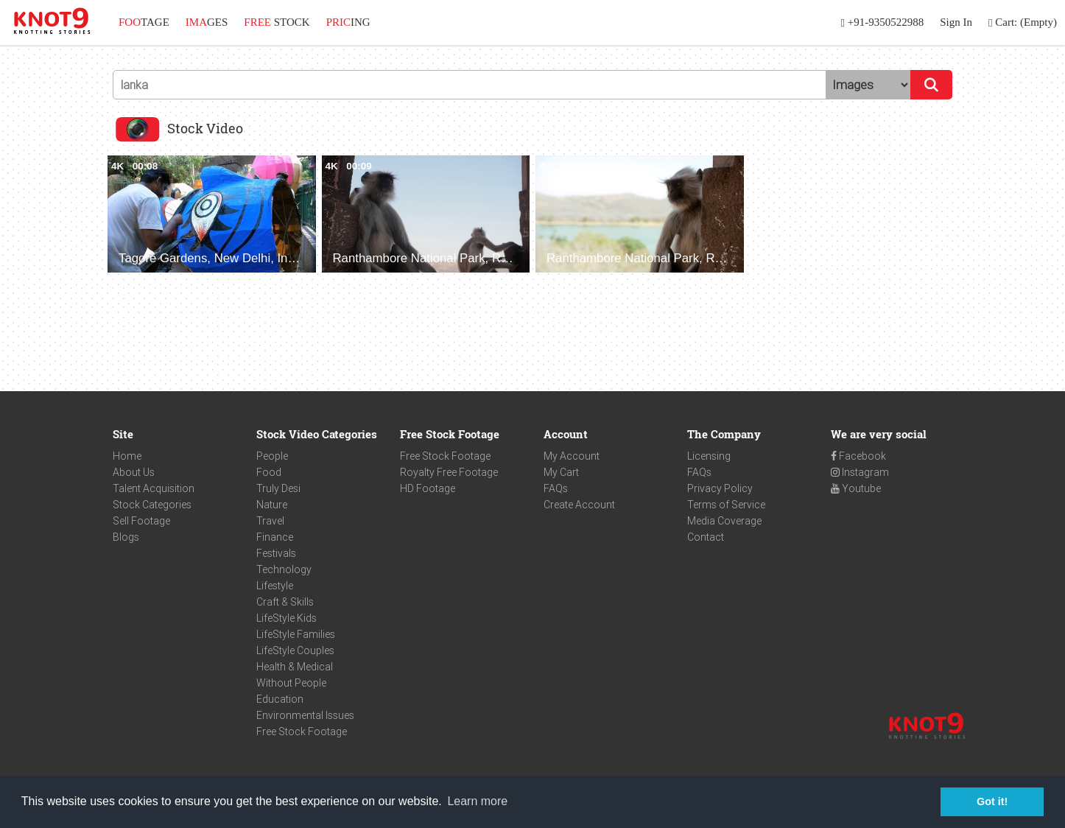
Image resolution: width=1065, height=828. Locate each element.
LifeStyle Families (295, 634)
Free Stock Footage (301, 731)
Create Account (579, 505)
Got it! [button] (992, 801)
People (272, 456)
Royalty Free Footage (449, 472)
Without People (291, 683)
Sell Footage (141, 521)
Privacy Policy (720, 488)
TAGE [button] (144, 22)
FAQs (556, 488)
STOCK (276, 22)
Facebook (858, 456)
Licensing (709, 456)
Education (279, 699)
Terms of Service (726, 505)
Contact (705, 537)
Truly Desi (278, 488)
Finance (274, 537)
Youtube (856, 488)
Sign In (956, 22)
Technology (284, 569)
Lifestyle (274, 586)
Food (268, 472)
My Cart (561, 472)
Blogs (126, 537)
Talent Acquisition (153, 488)
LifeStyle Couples (295, 650)
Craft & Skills (285, 602)
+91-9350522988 (882, 22)
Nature (271, 505)
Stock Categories (152, 505)
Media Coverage (724, 521)
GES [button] (207, 22)
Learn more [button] (477, 801)
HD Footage (427, 488)
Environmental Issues (305, 715)
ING (348, 22)
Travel (270, 521)
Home (127, 456)
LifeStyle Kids (286, 618)
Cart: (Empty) (1022, 22)
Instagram (860, 472)
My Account (572, 456)
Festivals (276, 553)
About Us (134, 472)
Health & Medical (294, 667)
